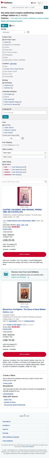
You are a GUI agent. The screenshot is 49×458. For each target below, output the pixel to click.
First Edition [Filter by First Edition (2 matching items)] (8, 94)
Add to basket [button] (25, 254)
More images (24, 307)
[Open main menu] (4, 7)
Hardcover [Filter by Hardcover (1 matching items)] (7, 85)
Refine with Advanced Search (11, 21)
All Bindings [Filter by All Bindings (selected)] (7, 83)
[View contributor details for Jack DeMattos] (8, 312)
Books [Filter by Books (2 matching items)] (6, 42)
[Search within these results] (24, 181)
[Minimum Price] (6, 138)
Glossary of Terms (10, 402)
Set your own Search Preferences (14, 405)
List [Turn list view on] (4, 26)
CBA (22, 225)
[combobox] (27, 7)
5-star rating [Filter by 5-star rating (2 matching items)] (12, 174)
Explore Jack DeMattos (20, 277)
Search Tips (8, 399)
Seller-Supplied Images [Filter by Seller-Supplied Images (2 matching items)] (11, 102)
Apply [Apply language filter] (5, 117)
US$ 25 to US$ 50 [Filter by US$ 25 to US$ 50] (9, 130)
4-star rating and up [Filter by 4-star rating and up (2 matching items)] (15, 172)
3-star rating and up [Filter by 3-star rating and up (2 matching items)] (15, 169)
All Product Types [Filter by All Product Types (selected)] (9, 39)
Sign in (40, 3)
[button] (46, 181)
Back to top (24, 416)
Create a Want (7, 383)
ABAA (18, 225)
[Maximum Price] (16, 138)
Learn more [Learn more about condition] (13, 63)
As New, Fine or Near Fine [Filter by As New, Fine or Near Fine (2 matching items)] (12, 69)
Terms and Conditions (28, 446)
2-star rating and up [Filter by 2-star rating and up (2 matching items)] (15, 167)
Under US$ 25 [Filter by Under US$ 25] (8, 127)
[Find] (46, 7)
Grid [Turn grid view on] (11, 26)
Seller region (7, 152)
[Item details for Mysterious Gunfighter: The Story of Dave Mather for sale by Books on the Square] (24, 292)
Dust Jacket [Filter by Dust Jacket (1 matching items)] (8, 99)
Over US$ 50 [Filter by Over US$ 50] (7, 132)
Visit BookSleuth (8, 394)
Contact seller (7, 229)
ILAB (26, 225)
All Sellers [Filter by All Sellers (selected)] (7, 164)
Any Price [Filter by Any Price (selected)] (6, 125)
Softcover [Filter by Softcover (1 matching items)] (7, 88)
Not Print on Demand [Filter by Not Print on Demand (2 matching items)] (11, 104)
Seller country (7, 157)
